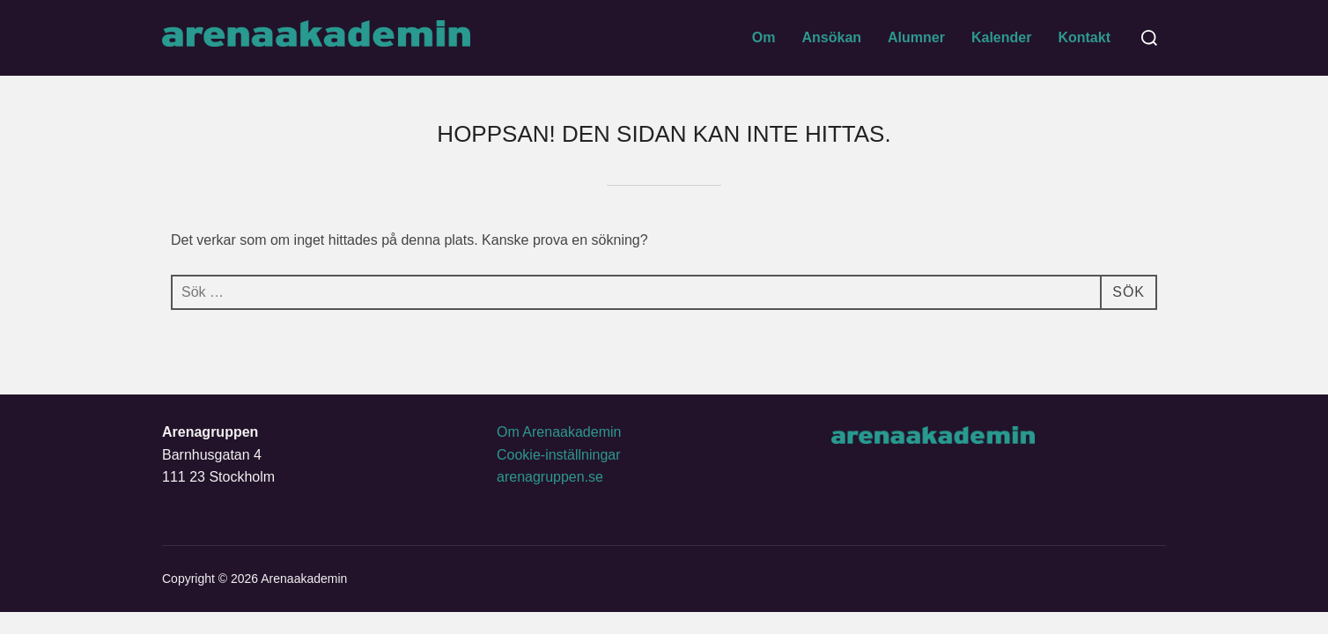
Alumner (916, 37)
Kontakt (1084, 37)
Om (764, 37)
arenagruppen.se (550, 476)
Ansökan (831, 37)
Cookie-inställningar (559, 454)
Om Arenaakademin (559, 431)
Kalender (1001, 37)
